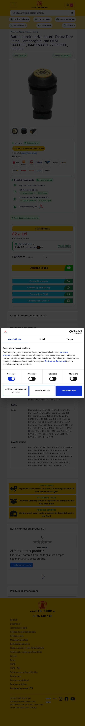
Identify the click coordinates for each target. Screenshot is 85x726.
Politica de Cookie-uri (55, 361)
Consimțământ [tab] (14, 339)
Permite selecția (42, 391)
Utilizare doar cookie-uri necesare (15, 390)
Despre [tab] (70, 339)
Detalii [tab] (42, 339)
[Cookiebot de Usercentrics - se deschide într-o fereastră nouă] (71, 332)
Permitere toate (69, 391)
